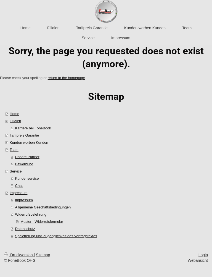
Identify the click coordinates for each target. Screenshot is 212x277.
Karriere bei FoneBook (33, 128)
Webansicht (198, 260)
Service (16, 171)
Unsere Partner (27, 157)
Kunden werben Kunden (29, 142)
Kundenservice (27, 178)
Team (14, 150)
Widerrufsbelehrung (30, 214)
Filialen (15, 121)
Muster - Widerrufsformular (41, 221)
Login (203, 255)
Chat (19, 186)
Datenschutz (25, 229)
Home (14, 114)
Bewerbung (24, 164)
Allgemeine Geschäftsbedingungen (43, 207)
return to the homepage (66, 78)
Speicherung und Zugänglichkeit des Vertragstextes (56, 236)
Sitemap (43, 255)
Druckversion (19, 255)
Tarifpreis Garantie (24, 135)
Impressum (18, 193)
